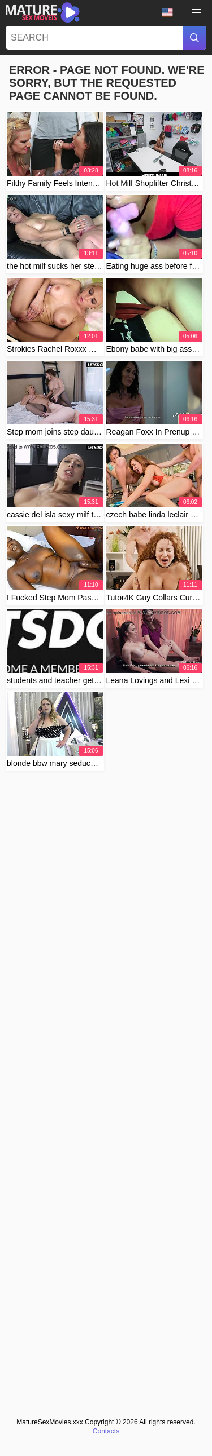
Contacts (106, 1431)
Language (167, 12)
